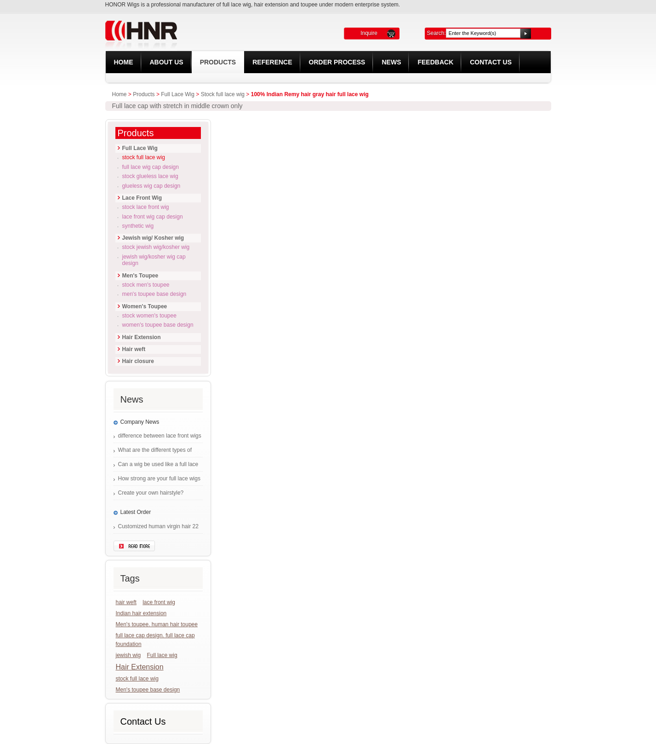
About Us (166, 62)
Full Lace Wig (177, 94)
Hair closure (138, 361)
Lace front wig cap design (152, 216)
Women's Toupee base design (158, 325)
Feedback (435, 62)
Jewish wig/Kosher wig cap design (154, 260)
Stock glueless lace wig (150, 176)
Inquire (368, 33)
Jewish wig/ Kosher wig (153, 238)
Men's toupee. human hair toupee (157, 624)
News (391, 62)
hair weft (126, 602)
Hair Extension (141, 337)
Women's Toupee (144, 306)
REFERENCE (272, 62)
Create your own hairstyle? (151, 493)
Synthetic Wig (138, 226)
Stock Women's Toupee (149, 315)
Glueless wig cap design (151, 186)
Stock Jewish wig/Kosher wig (156, 247)
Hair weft (134, 349)
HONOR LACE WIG (205, 31)
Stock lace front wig (145, 207)
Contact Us (491, 62)
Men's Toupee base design (154, 294)
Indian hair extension (141, 613)
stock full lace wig (137, 678)
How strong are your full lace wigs (159, 478)
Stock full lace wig (223, 94)
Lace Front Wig (142, 198)
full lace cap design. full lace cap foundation (155, 639)
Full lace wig (162, 655)
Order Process (337, 62)
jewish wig (128, 655)
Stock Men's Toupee (146, 285)
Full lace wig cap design (150, 167)
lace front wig (159, 602)
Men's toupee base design (148, 689)
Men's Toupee (140, 275)
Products (218, 62)
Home (123, 62)
